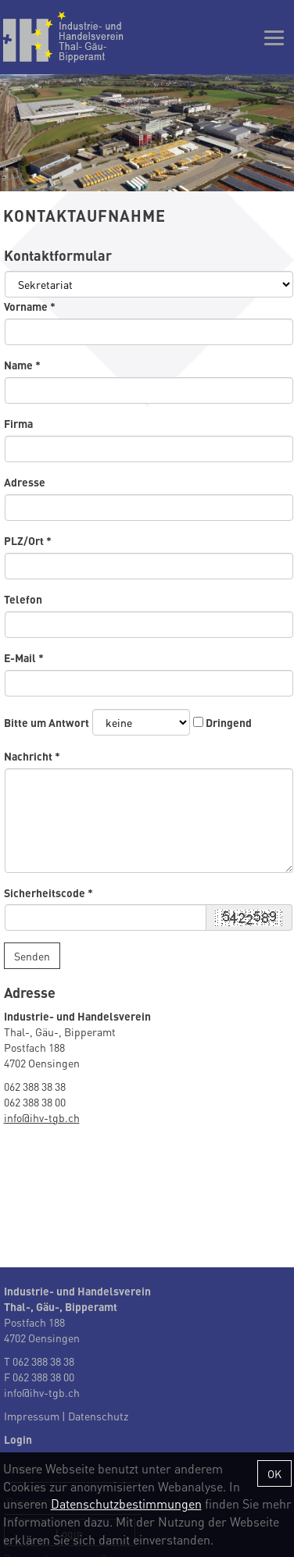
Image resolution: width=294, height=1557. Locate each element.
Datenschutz (98, 1416)
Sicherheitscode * (48, 892)
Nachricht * (32, 756)
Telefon (23, 599)
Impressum (31, 1416)
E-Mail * (24, 657)
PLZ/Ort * (28, 540)
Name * (22, 365)
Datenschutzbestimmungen (126, 1503)
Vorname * (30, 306)
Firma (18, 423)
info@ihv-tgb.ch (42, 1117)
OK (274, 1473)
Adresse (24, 482)
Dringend (229, 722)
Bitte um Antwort (46, 722)
